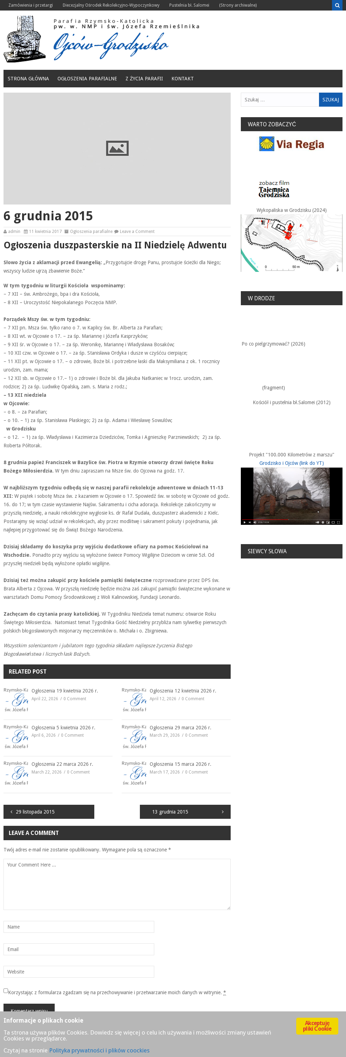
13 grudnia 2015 (170, 812)
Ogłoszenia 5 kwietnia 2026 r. (63, 727)
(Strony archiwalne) (238, 5)
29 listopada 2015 (35, 812)
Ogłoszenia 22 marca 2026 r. (62, 764)
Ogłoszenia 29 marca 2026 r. (180, 727)
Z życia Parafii (144, 78)
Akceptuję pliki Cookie (317, 1026)
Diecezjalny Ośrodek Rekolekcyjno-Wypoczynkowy (111, 5)
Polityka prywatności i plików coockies (99, 1050)
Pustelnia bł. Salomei (189, 5)
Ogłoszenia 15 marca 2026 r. (180, 764)
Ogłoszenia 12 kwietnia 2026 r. (183, 691)
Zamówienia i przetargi (30, 5)
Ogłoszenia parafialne (87, 78)
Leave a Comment (137, 231)
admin (14, 231)
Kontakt (182, 78)
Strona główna (28, 78)
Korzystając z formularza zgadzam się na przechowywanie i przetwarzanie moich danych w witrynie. (117, 993)
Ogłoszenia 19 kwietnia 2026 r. (65, 691)
